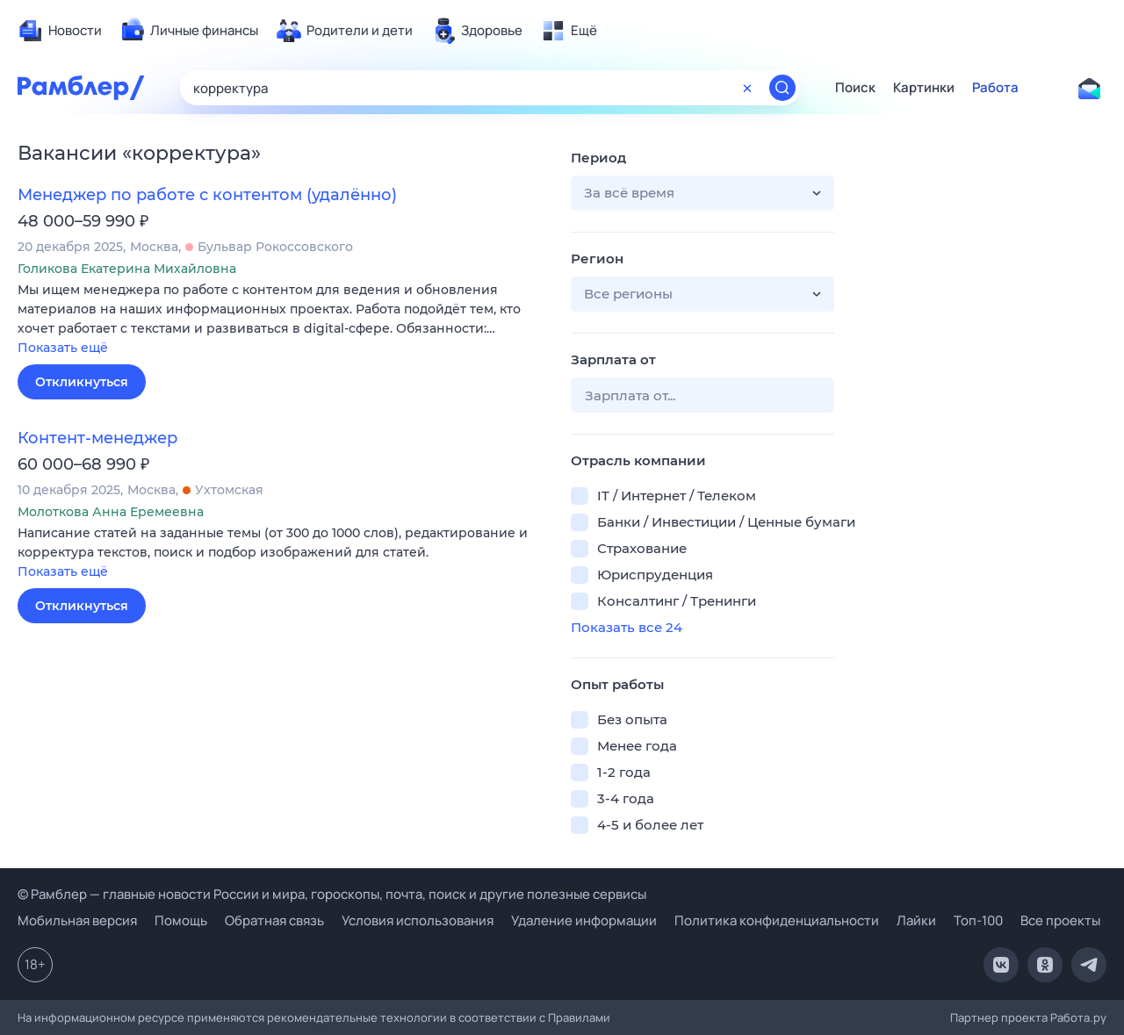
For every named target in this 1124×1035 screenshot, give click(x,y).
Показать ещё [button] (63, 348)
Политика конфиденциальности (776, 920)
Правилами (579, 1017)
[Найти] (782, 87)
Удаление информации (584, 920)
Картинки (924, 88)
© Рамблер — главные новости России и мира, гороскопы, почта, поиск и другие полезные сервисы (332, 894)
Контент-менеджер (97, 438)
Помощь (181, 920)
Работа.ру (1078, 1017)
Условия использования (418, 920)
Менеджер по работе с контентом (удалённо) (207, 195)
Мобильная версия (77, 920)
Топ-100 (978, 920)
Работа (995, 88)
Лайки (916, 920)
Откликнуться (81, 382)
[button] (281, 320)
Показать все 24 (626, 627)
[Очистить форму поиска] (747, 87)
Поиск (855, 88)
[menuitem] (60, 31)
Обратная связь (274, 920)
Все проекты (1060, 920)
